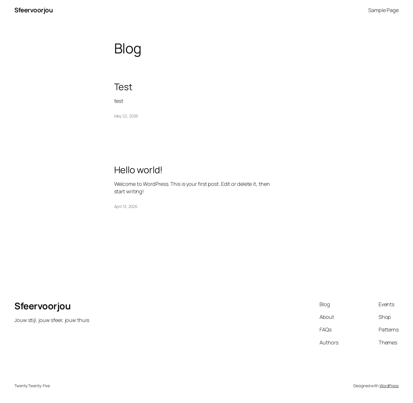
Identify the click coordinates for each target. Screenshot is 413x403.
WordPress (389, 385)
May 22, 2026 (126, 116)
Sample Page (383, 10)
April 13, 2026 (126, 206)
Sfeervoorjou (33, 10)
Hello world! (138, 170)
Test (123, 87)
